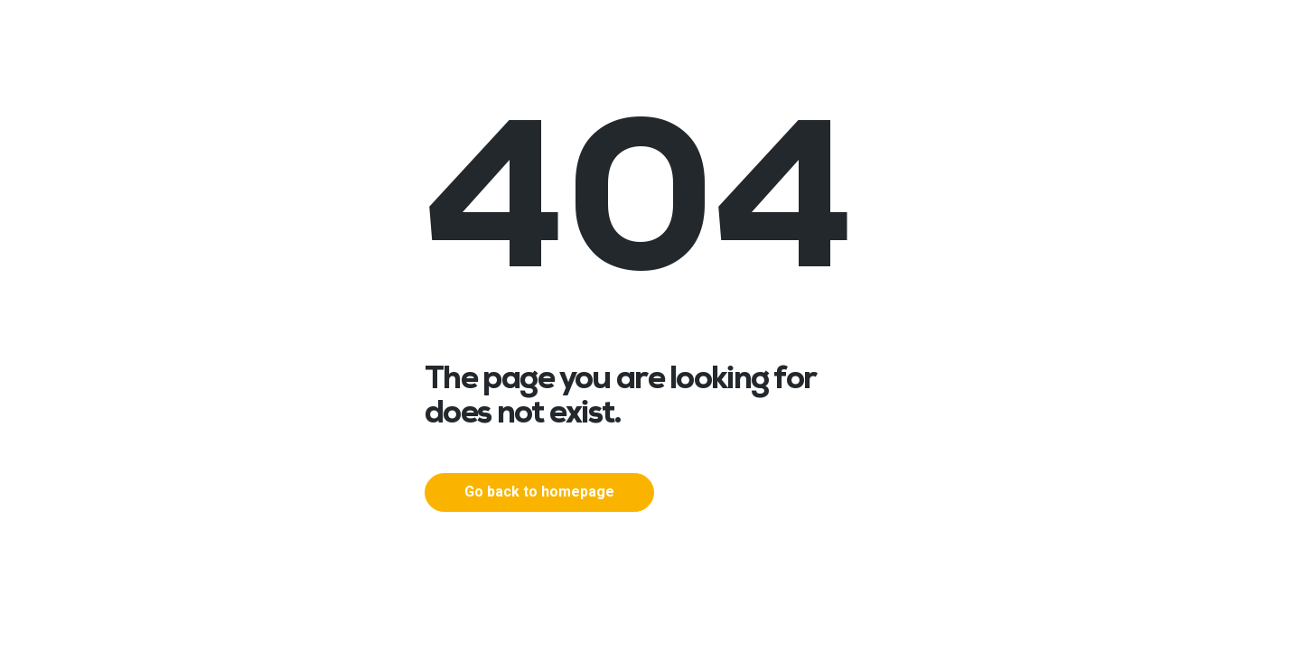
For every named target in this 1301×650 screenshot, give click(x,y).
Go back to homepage (539, 491)
